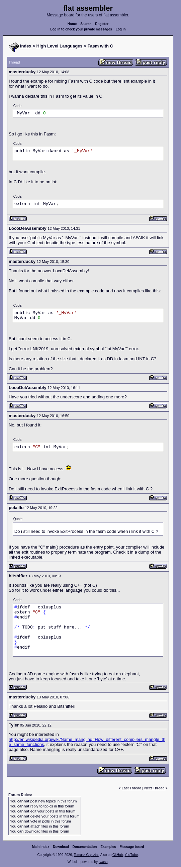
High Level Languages (59, 46)
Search (85, 24)
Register (101, 24)
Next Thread (154, 788)
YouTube (131, 855)
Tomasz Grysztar (86, 855)
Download (61, 847)
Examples (108, 847)
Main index (41, 847)
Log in (121, 29)
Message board (132, 847)
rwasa (103, 862)
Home (72, 24)
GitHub (117, 855)
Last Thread (132, 788)
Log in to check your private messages (81, 29)
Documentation (85, 847)
